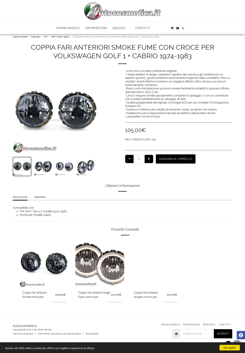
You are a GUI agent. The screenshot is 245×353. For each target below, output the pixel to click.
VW (45, 36)
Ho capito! (230, 347)
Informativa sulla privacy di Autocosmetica (59, 333)
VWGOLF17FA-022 (114, 302)
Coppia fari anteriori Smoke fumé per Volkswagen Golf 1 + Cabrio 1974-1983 (35, 295)
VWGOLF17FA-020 (59, 302)
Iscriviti (223, 333)
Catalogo (35, 36)
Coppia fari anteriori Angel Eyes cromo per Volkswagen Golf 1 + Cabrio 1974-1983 (94, 295)
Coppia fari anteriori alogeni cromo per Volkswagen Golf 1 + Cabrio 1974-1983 (146, 295)
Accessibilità (92, 333)
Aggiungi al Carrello (175, 159)
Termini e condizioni (23, 333)
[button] (121, 28)
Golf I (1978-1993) (60, 36)
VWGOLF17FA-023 (170, 302)
